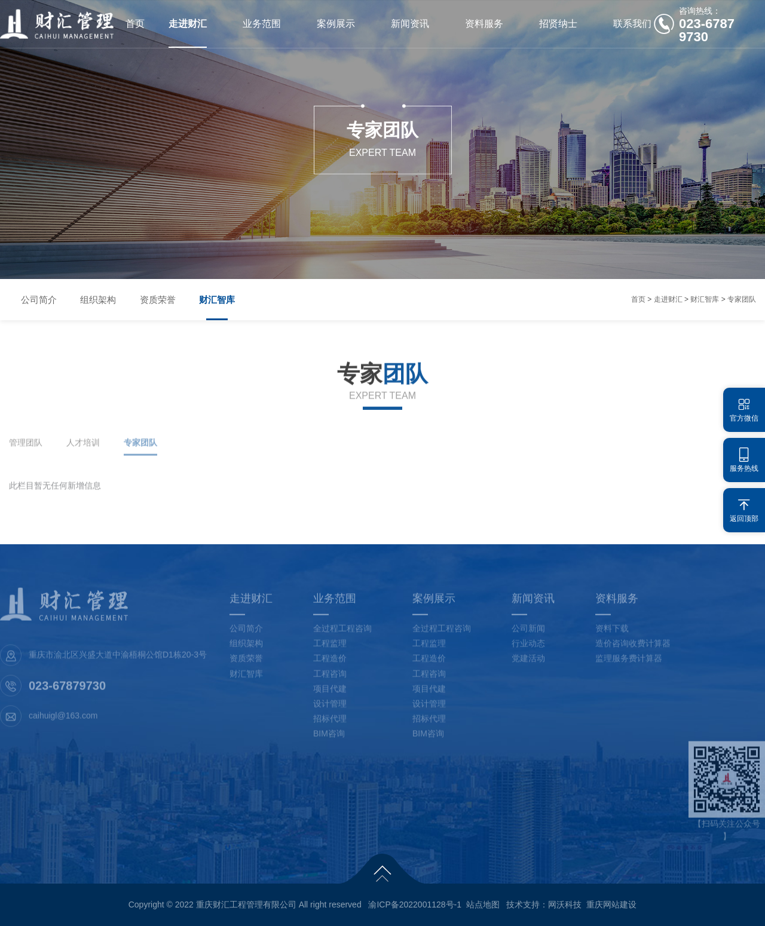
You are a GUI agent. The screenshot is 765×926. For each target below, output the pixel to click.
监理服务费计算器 (628, 664)
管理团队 (25, 448)
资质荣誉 (158, 300)
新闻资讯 (410, 24)
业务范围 (262, 24)
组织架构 (99, 300)
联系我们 (632, 24)
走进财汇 (188, 24)
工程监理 (330, 649)
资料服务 (484, 24)
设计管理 (330, 709)
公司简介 (39, 300)
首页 (135, 24)
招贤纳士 (558, 24)
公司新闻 (528, 634)
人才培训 (83, 448)
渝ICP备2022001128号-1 (414, 904)
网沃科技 (565, 904)
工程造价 (330, 664)
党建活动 (528, 664)
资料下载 (612, 634)
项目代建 (330, 694)
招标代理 (330, 724)
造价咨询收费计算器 (633, 649)
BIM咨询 (329, 739)
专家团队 (741, 300)
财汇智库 (218, 300)
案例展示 (336, 24)
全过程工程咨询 (342, 634)
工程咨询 (330, 678)
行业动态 (528, 649)
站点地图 (483, 904)
